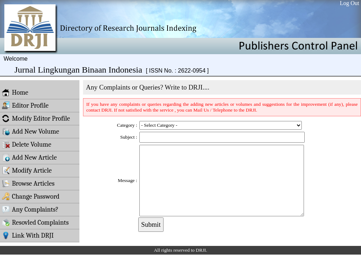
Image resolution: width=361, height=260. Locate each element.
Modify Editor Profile (36, 118)
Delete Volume (26, 144)
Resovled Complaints (35, 222)
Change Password (31, 196)
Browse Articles (28, 183)
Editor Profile (25, 105)
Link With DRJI (28, 235)
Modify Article (27, 170)
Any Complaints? (30, 209)
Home (15, 92)
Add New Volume (30, 131)
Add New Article (29, 157)
